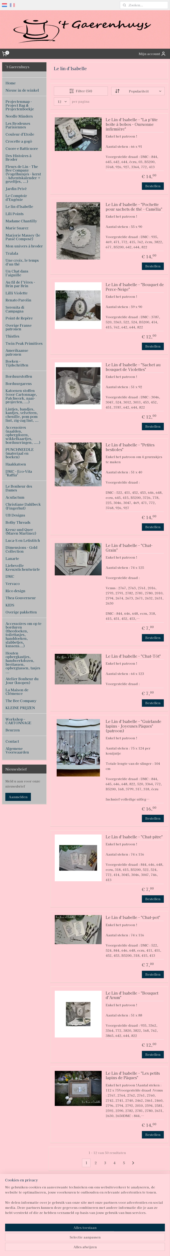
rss (77, 1248)
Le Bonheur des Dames (19, 488)
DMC (10, 576)
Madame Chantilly (21, 220)
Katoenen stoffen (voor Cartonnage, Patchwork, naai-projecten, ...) (21, 396)
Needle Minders (19, 116)
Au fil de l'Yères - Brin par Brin (20, 284)
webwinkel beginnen (93, 1248)
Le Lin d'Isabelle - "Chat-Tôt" (133, 656)
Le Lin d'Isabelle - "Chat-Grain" (129, 548)
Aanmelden (18, 797)
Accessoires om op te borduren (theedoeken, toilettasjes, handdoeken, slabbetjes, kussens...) (23, 635)
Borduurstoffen (19, 376)
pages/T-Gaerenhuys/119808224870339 (81, 1223)
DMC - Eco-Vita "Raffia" (19, 473)
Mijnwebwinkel (129, 1248)
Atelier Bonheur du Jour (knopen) (22, 680)
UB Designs (15, 515)
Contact (12, 741)
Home (11, 82)
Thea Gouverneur (21, 597)
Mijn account (152, 53)
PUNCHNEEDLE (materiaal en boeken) (20, 453)
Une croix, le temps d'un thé (22, 262)
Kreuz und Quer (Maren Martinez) (21, 531)
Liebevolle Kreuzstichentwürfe (23, 567)
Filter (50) (80, 91)
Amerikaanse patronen (17, 352)
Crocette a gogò (19, 141)
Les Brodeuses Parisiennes (18, 125)
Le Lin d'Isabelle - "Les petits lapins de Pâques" (133, 1075)
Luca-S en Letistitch (23, 540)
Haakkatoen (16, 464)
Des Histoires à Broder (18, 157)
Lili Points (15, 213)
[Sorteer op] (137, 91)
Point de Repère (19, 318)
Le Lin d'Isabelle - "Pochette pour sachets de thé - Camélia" (134, 207)
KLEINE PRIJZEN (20, 707)
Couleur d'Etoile (20, 134)
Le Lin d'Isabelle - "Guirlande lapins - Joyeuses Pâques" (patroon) (133, 726)
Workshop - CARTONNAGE (18, 721)
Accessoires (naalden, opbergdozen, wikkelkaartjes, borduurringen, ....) (23, 435)
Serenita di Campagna (15, 309)
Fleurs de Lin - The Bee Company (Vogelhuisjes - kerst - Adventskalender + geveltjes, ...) (23, 174)
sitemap (70, 1248)
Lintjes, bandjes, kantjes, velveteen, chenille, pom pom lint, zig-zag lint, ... (22, 414)
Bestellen (152, 186)
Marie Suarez (17, 227)
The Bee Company (21, 700)
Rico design (15, 590)
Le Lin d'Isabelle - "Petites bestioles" (130, 447)
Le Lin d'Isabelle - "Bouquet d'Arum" (132, 995)
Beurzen (13, 729)
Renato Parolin (18, 299)
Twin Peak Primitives (24, 343)
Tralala (12, 253)
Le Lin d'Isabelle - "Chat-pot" (133, 917)
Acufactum (15, 497)
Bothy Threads (18, 522)
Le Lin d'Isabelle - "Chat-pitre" (134, 836)
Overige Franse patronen (19, 327)
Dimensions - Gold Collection (21, 549)
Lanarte (12, 558)
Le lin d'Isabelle (19, 206)
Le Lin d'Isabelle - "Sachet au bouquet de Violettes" (133, 367)
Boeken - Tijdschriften (17, 363)
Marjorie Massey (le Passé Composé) (23, 237)
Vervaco (13, 583)
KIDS (10, 604)
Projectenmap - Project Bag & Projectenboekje (20, 105)
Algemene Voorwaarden (17, 750)
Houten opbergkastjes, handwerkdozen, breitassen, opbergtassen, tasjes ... (23, 662)
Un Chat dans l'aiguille (17, 272)
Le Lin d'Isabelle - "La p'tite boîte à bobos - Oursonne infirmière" (132, 125)
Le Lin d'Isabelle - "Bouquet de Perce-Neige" (135, 287)
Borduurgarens (19, 383)
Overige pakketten (21, 612)
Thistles (12, 336)
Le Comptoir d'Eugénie (16, 197)
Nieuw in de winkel (22, 90)
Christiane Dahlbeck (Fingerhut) (23, 506)
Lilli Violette (16, 292)
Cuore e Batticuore (22, 148)
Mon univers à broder (24, 245)
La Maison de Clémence (17, 691)
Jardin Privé (16, 188)
